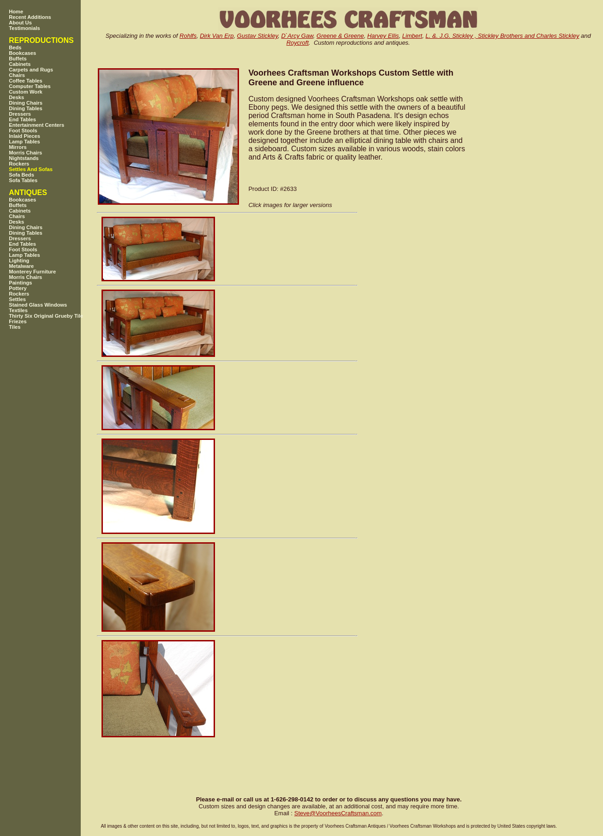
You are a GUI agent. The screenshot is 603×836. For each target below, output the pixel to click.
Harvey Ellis (383, 35)
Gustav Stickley (257, 35)
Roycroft (298, 42)
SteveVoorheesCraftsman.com (338, 813)
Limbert (412, 35)
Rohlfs (188, 35)
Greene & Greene (340, 35)
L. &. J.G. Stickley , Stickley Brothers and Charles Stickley (502, 35)
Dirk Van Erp (216, 35)
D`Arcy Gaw (297, 35)
